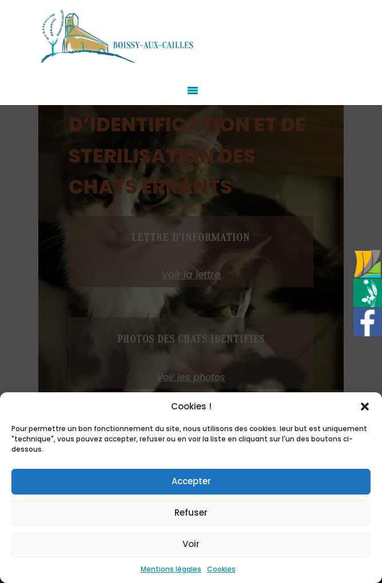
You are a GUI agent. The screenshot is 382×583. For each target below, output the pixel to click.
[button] (365, 406)
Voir (191, 544)
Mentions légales (171, 569)
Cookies (221, 569)
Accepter (191, 481)
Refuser (191, 512)
